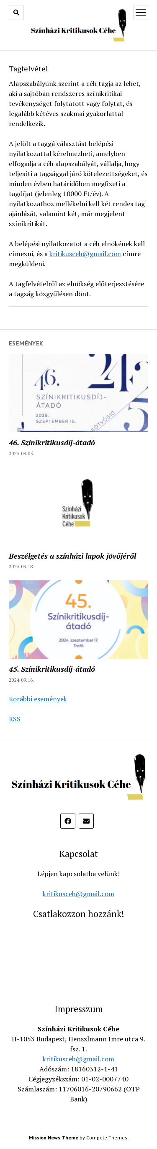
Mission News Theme (53, 1137)
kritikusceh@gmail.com (85, 253)
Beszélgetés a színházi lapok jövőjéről (72, 556)
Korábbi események (38, 698)
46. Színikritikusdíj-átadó (52, 442)
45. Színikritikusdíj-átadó (52, 669)
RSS (15, 718)
